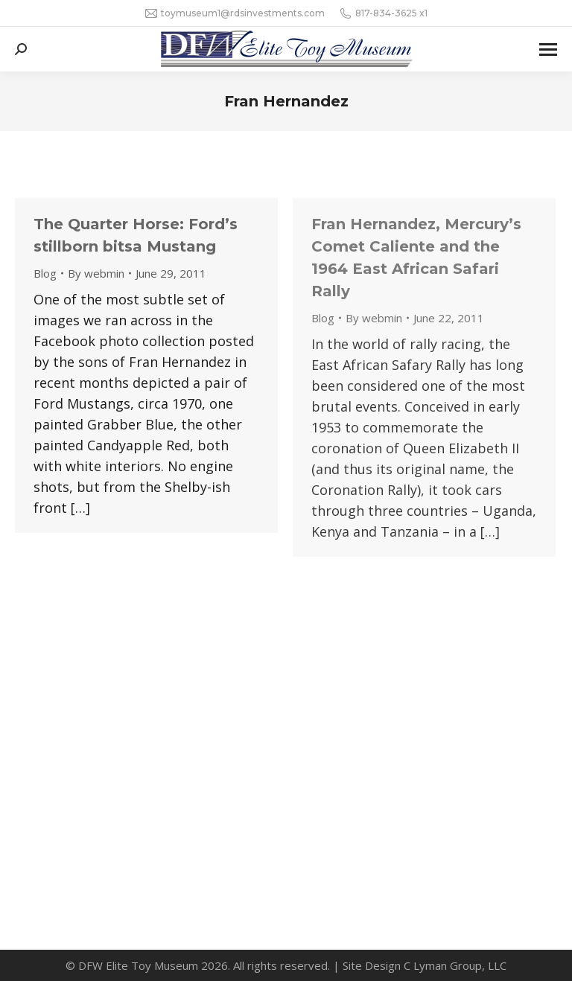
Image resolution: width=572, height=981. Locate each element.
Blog (45, 273)
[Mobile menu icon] (548, 49)
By (96, 273)
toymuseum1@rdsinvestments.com (235, 13)
